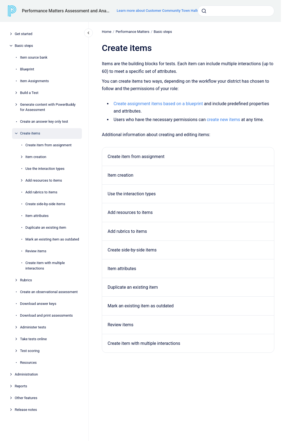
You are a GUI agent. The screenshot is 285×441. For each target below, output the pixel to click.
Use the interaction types (45, 169)
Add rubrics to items (41, 192)
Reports (21, 386)
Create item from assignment (48, 145)
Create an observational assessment (49, 292)
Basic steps (24, 46)
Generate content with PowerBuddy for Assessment (48, 107)
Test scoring (29, 351)
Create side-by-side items (45, 204)
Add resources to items (43, 180)
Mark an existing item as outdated (52, 239)
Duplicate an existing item (45, 227)
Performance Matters (132, 32)
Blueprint (27, 69)
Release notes (26, 410)
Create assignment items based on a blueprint (158, 103)
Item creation (35, 157)
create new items (223, 119)
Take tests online (33, 339)
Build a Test (29, 93)
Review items (36, 251)
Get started (23, 34)
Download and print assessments (46, 315)
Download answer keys (38, 304)
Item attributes (37, 216)
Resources (28, 362)
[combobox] (236, 11)
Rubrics (26, 280)
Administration (26, 374)
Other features (26, 398)
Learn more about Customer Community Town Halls (158, 10)
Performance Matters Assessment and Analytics (66, 10)
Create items (30, 133)
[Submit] (204, 11)
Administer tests (33, 327)
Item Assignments (34, 81)
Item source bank (33, 57)
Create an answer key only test (44, 121)
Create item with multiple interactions (45, 265)
